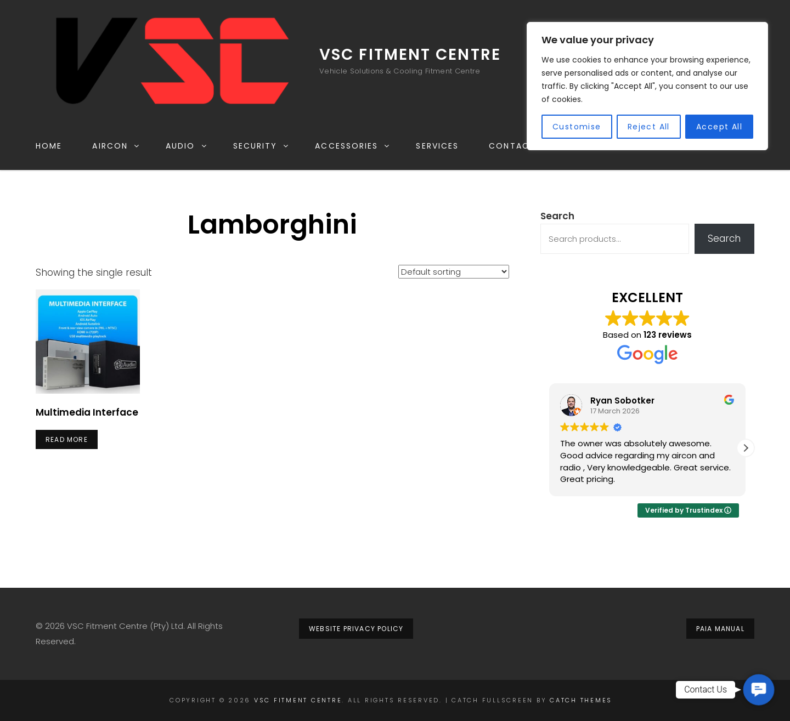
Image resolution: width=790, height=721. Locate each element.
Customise (576, 126)
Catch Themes (581, 700)
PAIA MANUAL (720, 628)
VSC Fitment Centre (410, 54)
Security (261, 145)
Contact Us (519, 145)
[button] (745, 448)
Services (437, 145)
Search (557, 216)
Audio (187, 145)
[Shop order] (453, 272)
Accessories (353, 145)
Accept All (719, 126)
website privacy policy (356, 628)
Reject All (649, 126)
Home (49, 145)
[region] (647, 86)
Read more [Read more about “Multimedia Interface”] (67, 439)
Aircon (116, 145)
